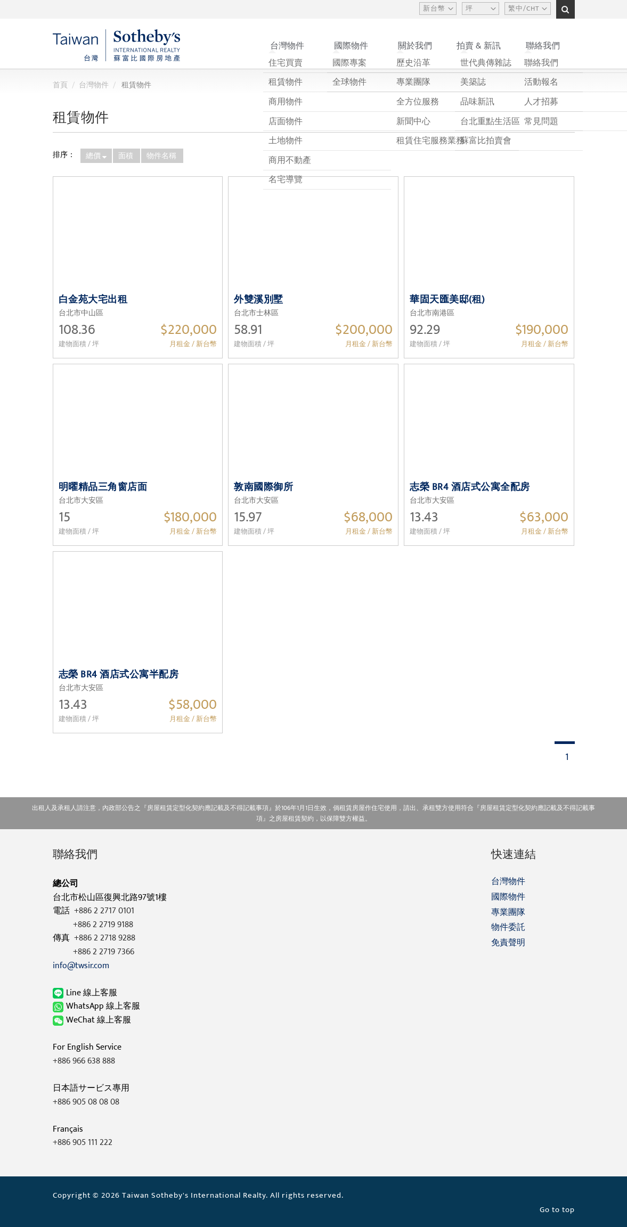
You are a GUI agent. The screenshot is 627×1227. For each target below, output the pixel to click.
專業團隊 (508, 912)
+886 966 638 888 (84, 1061)
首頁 (60, 85)
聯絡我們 (543, 46)
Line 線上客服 (86, 993)
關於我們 (415, 46)
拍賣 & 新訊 (479, 46)
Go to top (557, 1209)
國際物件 (351, 46)
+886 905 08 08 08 (86, 1102)
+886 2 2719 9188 (103, 925)
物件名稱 (162, 156)
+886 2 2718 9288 (104, 938)
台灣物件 (287, 46)
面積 (126, 156)
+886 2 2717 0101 (104, 911)
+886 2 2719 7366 (103, 952)
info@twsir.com (81, 966)
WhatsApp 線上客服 (97, 1006)
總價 (96, 156)
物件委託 (508, 927)
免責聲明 (508, 943)
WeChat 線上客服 (93, 1020)
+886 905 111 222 (82, 1142)
